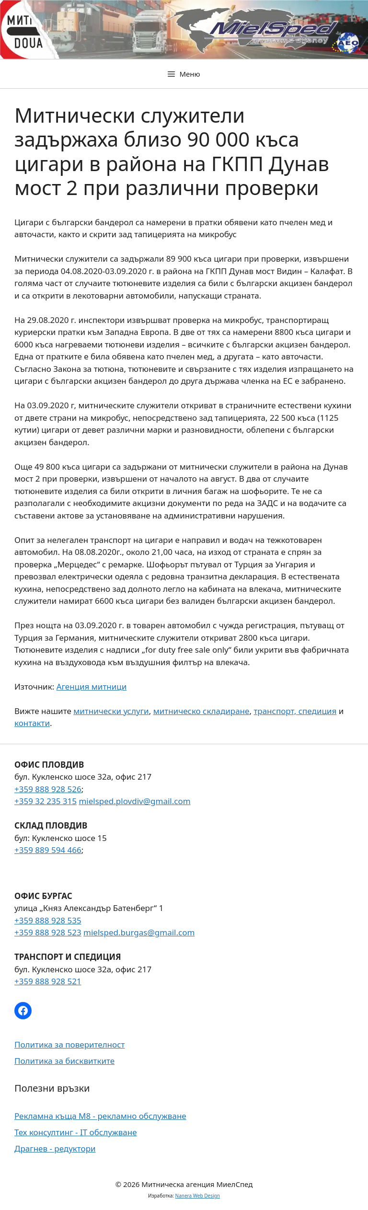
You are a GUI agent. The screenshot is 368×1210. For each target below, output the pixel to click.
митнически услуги (111, 710)
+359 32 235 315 (45, 801)
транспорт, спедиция (294, 710)
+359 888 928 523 (47, 932)
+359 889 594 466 (47, 849)
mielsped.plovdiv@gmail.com (134, 801)
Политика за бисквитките (64, 1060)
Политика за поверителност (69, 1044)
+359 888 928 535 (47, 920)
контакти (32, 722)
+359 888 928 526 (47, 789)
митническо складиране (201, 710)
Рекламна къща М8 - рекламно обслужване (100, 1115)
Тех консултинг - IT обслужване (75, 1132)
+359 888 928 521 (47, 981)
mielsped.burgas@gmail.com (139, 932)
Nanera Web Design (197, 1195)
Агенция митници (92, 686)
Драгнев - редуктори (55, 1148)
